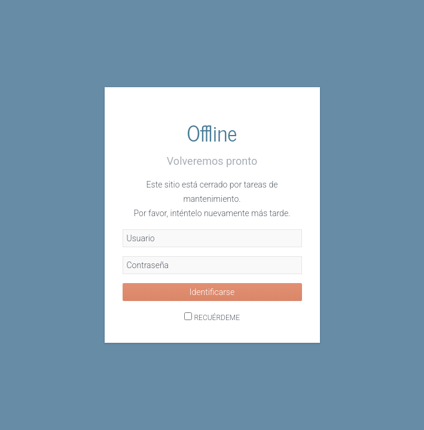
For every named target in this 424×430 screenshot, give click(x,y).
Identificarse (212, 292)
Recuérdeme (216, 318)
